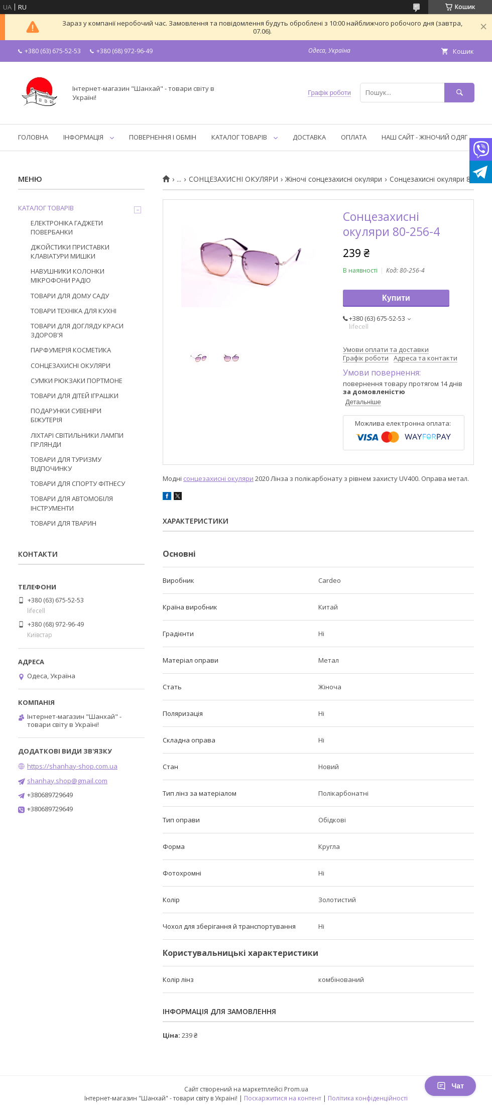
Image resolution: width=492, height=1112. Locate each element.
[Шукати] (459, 92)
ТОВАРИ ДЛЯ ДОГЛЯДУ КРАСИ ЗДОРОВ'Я (77, 330)
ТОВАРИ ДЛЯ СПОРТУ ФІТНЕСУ (78, 483)
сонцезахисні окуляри (218, 478)
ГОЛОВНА (33, 137)
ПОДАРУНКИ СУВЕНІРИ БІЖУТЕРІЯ (66, 415)
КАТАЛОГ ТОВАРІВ (239, 137)
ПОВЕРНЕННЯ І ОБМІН (162, 137)
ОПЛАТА (353, 137)
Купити (396, 298)
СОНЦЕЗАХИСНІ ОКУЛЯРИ (233, 179)
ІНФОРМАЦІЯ (83, 137)
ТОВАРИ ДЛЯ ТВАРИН (63, 523)
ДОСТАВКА (309, 137)
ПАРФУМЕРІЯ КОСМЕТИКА (71, 349)
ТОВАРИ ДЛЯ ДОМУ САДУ (70, 295)
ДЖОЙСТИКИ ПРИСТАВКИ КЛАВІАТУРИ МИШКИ (70, 251)
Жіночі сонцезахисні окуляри (333, 179)
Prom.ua (296, 1089)
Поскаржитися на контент (282, 1098)
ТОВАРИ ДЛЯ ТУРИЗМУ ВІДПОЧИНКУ (66, 464)
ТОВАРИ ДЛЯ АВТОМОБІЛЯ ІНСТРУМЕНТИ (72, 503)
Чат (450, 1085)
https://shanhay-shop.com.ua (72, 766)
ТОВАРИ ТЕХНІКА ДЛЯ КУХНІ (73, 310)
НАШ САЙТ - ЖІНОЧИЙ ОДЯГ (424, 137)
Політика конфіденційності (368, 1098)
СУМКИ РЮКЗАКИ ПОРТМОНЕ (76, 380)
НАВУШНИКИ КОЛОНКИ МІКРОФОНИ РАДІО (67, 276)
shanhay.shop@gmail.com (67, 781)
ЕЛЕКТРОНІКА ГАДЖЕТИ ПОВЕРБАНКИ (67, 227)
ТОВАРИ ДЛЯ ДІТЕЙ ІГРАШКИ (74, 395)
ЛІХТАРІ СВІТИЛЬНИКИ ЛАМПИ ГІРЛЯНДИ (77, 440)
